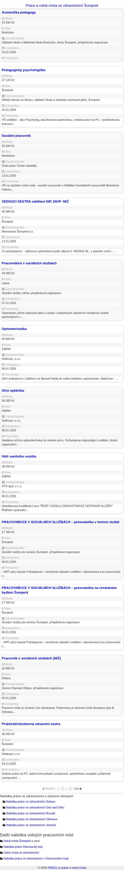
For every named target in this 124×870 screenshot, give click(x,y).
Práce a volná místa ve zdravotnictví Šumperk (62, 5)
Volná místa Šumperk (17, 840)
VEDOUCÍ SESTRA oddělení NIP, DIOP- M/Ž (35, 201)
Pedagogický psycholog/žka (23, 70)
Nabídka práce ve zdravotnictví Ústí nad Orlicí (35, 807)
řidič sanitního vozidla (19, 456)
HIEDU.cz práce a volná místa (67, 867)
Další (78, 788)
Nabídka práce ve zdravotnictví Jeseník (31, 825)
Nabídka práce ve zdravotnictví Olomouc (31, 819)
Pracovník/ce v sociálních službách (29, 263)
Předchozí (48, 788)
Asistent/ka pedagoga (19, 12)
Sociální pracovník (16, 135)
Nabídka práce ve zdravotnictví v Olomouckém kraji (36, 858)
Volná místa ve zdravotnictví (21, 852)
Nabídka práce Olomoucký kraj (22, 846)
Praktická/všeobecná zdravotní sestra (31, 724)
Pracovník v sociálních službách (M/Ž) (31, 658)
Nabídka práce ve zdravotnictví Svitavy (30, 801)
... (66, 788)
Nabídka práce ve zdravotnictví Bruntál (30, 813)
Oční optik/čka (13, 390)
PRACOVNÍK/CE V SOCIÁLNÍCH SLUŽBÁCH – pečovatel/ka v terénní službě (60, 522)
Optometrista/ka (14, 329)
